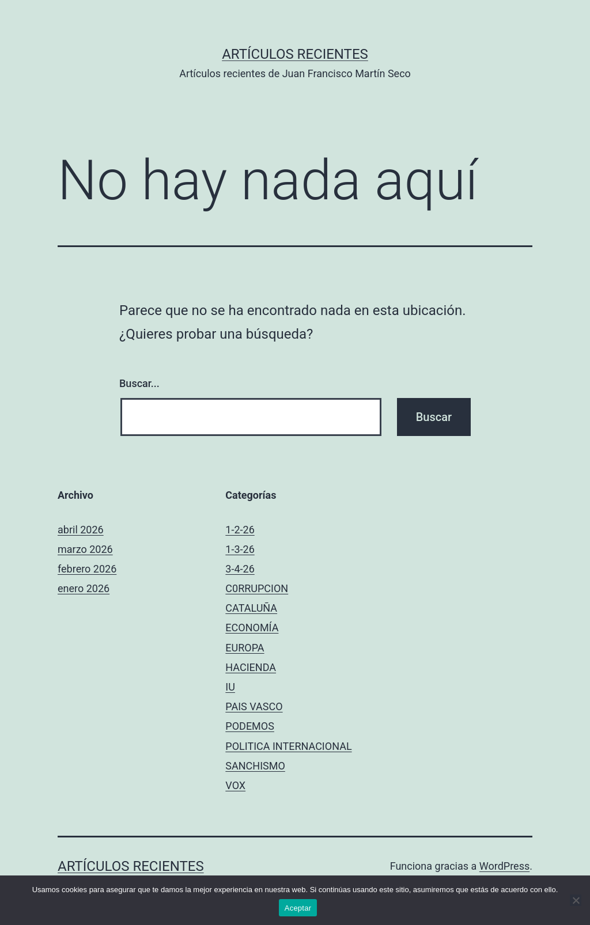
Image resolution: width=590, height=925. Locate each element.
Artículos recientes (295, 54)
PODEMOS (249, 726)
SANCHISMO (255, 766)
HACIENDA (250, 667)
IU (230, 687)
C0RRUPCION (256, 588)
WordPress (504, 866)
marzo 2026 (85, 549)
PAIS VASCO (253, 706)
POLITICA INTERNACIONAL (288, 746)
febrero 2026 (87, 569)
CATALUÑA (251, 608)
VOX (235, 785)
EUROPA (244, 648)
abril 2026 (81, 530)
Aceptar (298, 908)
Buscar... (139, 383)
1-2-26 (239, 530)
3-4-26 (239, 569)
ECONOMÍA (251, 627)
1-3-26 (239, 549)
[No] (575, 900)
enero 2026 (83, 588)
